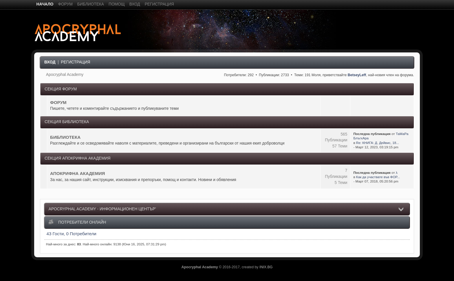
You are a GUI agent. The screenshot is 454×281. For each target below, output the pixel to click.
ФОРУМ (58, 102)
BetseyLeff (357, 75)
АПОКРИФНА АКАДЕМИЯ (77, 173)
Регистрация (75, 62)
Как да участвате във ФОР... (378, 177)
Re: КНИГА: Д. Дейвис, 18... (377, 143)
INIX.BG (265, 267)
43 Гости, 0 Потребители (71, 233)
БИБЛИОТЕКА (65, 137)
